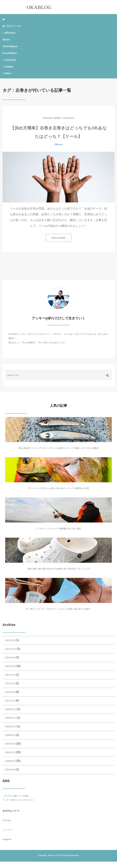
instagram (7, 839)
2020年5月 (10, 770)
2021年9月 (10, 657)
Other (7, 73)
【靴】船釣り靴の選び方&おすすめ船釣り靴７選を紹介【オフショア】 (58, 569)
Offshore (9, 32)
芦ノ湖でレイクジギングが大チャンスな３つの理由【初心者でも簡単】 (58, 609)
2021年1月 (10, 701)
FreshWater (10, 53)
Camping (9, 59)
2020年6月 (10, 761)
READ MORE (58, 238)
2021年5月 (10, 692)
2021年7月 (10, 675)
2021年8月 (10, 666)
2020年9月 (10, 735)
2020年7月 (10, 752)
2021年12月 (10, 649)
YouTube (6, 820)
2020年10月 (10, 726)
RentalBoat (10, 46)
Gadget (8, 66)
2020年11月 (10, 718)
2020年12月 (10, 709)
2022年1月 (10, 640)
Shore (6, 39)
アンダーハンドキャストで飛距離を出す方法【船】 (58, 528)
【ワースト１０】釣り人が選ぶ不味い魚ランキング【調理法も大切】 (58, 488)
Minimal (51, 855)
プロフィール (12, 26)
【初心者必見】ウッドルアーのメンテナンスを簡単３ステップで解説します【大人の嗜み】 (58, 448)
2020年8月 (10, 744)
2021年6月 (10, 683)
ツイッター (8, 830)
